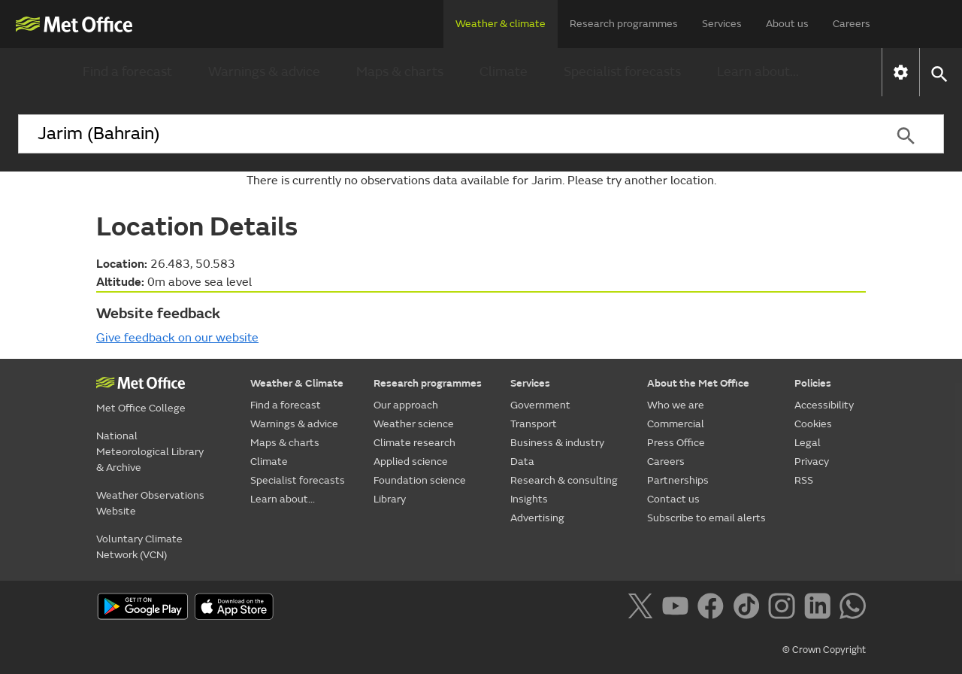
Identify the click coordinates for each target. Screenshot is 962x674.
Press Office (676, 442)
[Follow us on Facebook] (713, 608)
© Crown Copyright (824, 650)
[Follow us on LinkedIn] (820, 608)
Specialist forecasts (622, 71)
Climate (503, 71)
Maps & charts (399, 71)
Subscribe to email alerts (706, 518)
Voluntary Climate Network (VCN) (139, 547)
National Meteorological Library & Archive (150, 452)
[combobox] (443, 134)
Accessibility (824, 405)
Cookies (813, 423)
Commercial (675, 423)
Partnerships (678, 480)
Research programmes (624, 23)
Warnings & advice (264, 71)
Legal (807, 442)
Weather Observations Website (150, 503)
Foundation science (420, 480)
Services (722, 23)
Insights (529, 499)
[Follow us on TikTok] (749, 608)
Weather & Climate (296, 383)
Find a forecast (127, 71)
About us (787, 23)
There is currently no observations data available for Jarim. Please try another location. (481, 180)
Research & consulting (564, 480)
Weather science (414, 423)
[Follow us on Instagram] (784, 608)
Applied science (411, 461)
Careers (851, 23)
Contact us (673, 499)
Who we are (675, 405)
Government (540, 405)
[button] (938, 72)
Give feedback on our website (177, 337)
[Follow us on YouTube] (678, 608)
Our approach (406, 405)
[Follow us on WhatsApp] (852, 608)
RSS (803, 480)
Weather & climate (500, 23)
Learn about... (758, 71)
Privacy (811, 461)
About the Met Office (698, 383)
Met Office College (141, 408)
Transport (533, 423)
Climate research (414, 442)
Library (390, 499)
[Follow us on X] (643, 608)
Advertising (537, 518)
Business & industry (557, 442)
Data (522, 461)
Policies (812, 383)
